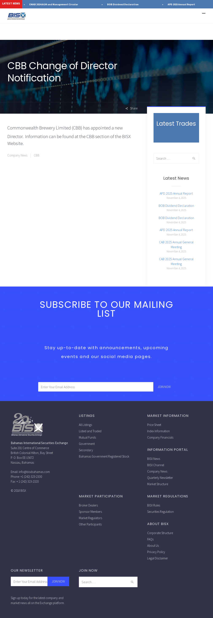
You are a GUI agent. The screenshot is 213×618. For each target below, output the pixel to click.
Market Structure (157, 484)
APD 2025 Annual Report (176, 193)
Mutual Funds (87, 437)
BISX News (153, 459)
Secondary (86, 450)
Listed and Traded (90, 431)
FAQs (150, 539)
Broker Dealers (88, 505)
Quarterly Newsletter (160, 478)
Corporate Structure (160, 533)
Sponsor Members (90, 512)
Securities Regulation (160, 512)
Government (87, 444)
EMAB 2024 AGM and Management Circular (89, 4)
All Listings (85, 425)
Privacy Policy (156, 552)
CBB (36, 155)
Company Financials (160, 437)
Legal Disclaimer (157, 558)
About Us (153, 546)
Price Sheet (154, 425)
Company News (17, 155)
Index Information (158, 431)
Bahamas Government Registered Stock (104, 456)
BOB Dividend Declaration (159, 4)
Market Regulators (90, 518)
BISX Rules (153, 505)
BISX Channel (155, 465)
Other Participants (90, 524)
